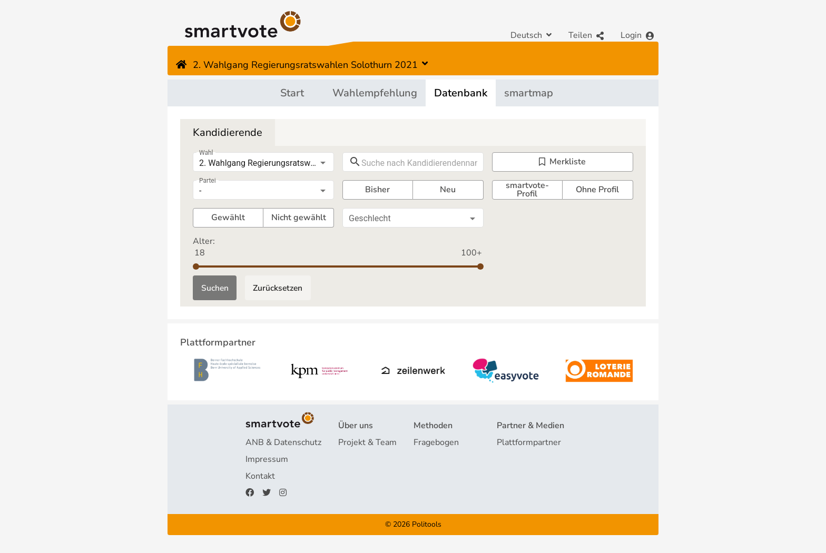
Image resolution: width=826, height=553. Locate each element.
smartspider (436, 477)
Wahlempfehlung (374, 93)
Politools (426, 525)
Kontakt (260, 477)
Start (292, 93)
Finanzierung (362, 477)
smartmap (528, 93)
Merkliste (562, 161)
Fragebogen (436, 443)
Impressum (266, 460)
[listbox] (263, 163)
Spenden (355, 494)
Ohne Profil (597, 189)
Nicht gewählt (298, 217)
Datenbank (460, 93)
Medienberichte (526, 460)
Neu (448, 189)
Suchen (215, 288)
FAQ (346, 460)
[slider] (196, 266)
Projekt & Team (367, 443)
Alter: (204, 241)
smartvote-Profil (527, 190)
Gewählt (228, 217)
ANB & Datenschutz (283, 443)
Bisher (377, 189)
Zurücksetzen (280, 288)
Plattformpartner (529, 443)
